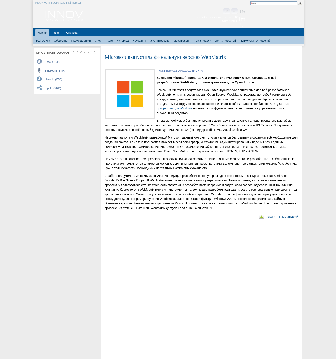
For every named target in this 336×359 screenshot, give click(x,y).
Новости (56, 32)
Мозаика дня (181, 40)
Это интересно (160, 40)
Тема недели (202, 40)
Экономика (43, 40)
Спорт (99, 40)
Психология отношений (255, 40)
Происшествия (81, 40)
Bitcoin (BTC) (53, 61)
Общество (61, 40)
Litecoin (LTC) (53, 79)
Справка (71, 32)
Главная (42, 32)
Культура (123, 40)
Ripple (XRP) (53, 88)
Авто (110, 40)
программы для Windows (174, 108)
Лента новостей (225, 40)
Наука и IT (139, 40)
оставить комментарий (282, 216)
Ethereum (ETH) (55, 70)
